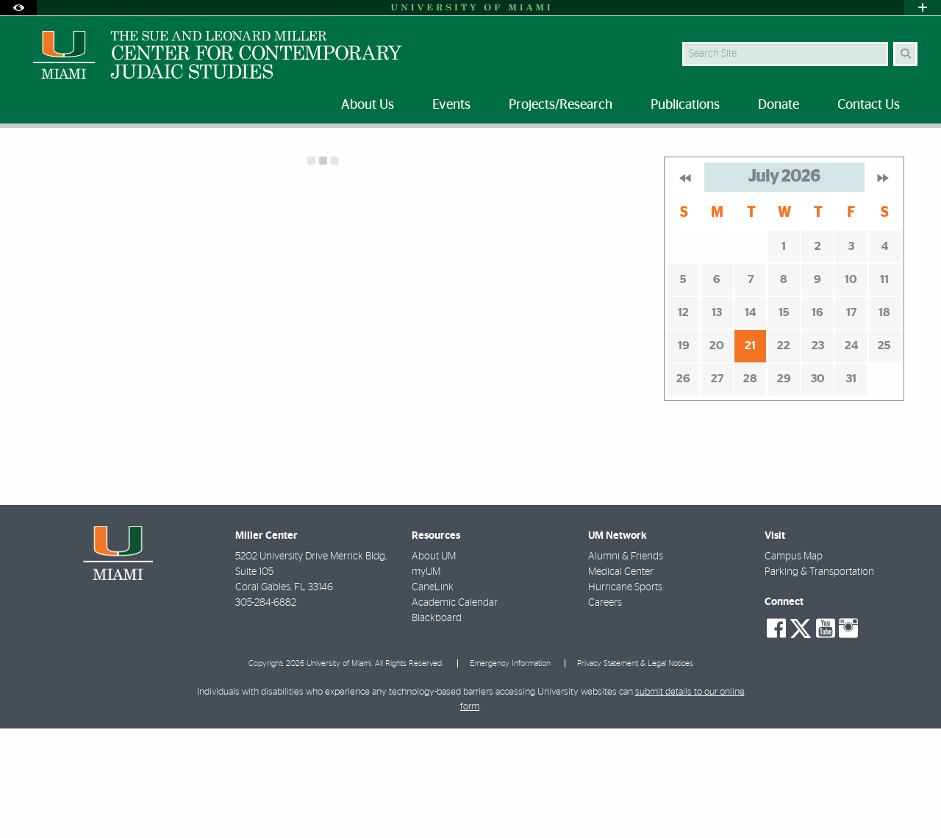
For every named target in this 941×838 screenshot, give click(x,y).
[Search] (905, 54)
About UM (434, 664)
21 (750, 453)
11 (884, 387)
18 (884, 420)
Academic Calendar (455, 710)
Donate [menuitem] (778, 105)
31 (851, 486)
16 (817, 420)
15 (784, 420)
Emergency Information (510, 771)
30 (818, 486)
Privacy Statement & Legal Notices (635, 771)
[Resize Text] (876, 149)
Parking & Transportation (819, 679)
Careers (605, 710)
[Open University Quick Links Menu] (922, 7)
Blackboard (437, 725)
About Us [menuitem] (367, 105)
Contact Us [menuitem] (868, 105)
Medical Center (621, 679)
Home (30, 158)
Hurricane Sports (625, 695)
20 (716, 453)
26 (683, 486)
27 (717, 486)
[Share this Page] (910, 149)
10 (851, 387)
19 (684, 453)
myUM (426, 679)
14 (750, 420)
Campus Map (794, 664)
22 (783, 453)
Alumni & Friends (625, 664)
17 (851, 420)
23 (818, 453)
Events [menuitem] (451, 105)
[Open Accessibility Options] (18, 7)
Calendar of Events (190, 158)
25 (884, 453)
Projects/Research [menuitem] (560, 105)
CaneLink (433, 695)
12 (683, 420)
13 (717, 420)
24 (851, 453)
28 (750, 486)
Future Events (95, 158)
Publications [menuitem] (685, 105)
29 (784, 486)
